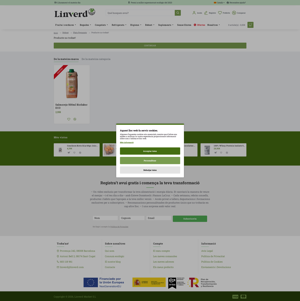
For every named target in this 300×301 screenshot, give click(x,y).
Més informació (127, 142)
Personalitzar (150, 160)
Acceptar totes (150, 151)
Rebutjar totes (150, 170)
